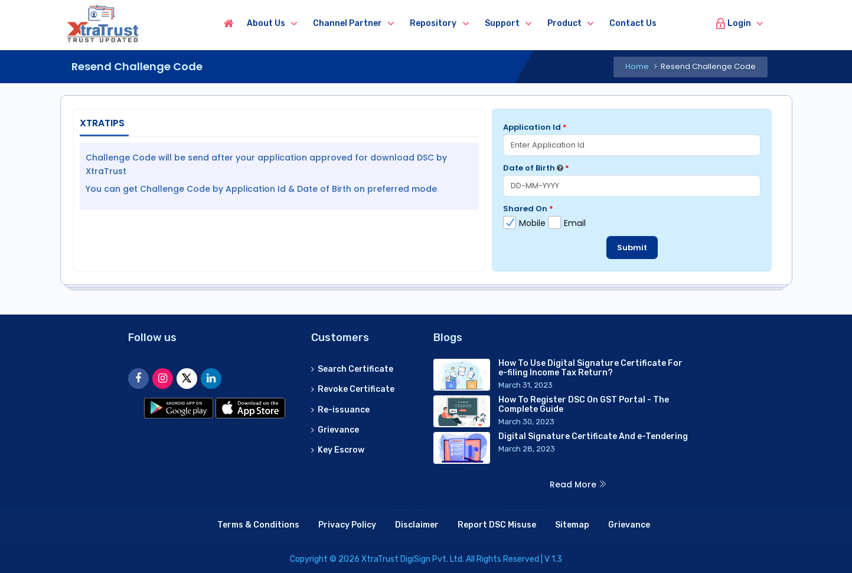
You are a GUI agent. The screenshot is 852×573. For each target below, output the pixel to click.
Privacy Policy (347, 525)
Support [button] (510, 23)
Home (637, 66)
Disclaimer (417, 525)
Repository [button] (441, 23)
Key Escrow (338, 449)
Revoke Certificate (353, 389)
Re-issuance (340, 409)
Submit (632, 247)
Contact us (641, 23)
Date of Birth (536, 167)
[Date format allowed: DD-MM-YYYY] (560, 167)
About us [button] (274, 23)
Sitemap (572, 525)
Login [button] (733, 23)
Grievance (335, 429)
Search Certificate (352, 369)
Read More (578, 484)
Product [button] (573, 23)
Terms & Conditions (258, 525)
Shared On (528, 208)
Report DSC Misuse (497, 525)
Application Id (535, 127)
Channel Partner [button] (355, 23)
